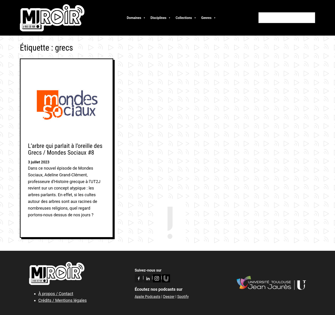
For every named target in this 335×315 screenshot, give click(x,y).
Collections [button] (186, 17)
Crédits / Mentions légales (62, 300)
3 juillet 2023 (38, 162)
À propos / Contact (55, 293)
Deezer (168, 296)
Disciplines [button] (160, 17)
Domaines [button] (136, 17)
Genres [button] (208, 17)
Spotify (183, 296)
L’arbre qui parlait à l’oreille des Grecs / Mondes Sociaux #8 (65, 149)
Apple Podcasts (148, 296)
